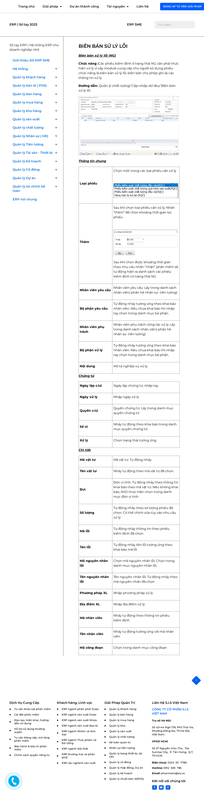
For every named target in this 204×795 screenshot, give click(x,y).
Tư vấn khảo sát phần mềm (32, 709)
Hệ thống (20, 69)
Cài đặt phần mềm (26, 714)
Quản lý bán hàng (121, 714)
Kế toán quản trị (120, 742)
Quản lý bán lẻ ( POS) (30, 85)
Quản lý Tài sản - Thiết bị (33, 153)
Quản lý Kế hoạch (27, 161)
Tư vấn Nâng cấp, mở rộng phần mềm (31, 739)
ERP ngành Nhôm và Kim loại (79, 733)
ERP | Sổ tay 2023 (23, 24)
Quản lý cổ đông (120, 762)
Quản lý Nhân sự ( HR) (30, 136)
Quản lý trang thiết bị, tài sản (125, 755)
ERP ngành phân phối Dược (80, 709)
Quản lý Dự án (24, 178)
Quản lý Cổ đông (26, 169)
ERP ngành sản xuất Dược (79, 714)
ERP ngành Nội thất (75, 748)
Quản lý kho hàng (27, 111)
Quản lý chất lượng (28, 127)
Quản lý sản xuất (26, 119)
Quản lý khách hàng (29, 77)
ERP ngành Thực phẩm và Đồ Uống (79, 742)
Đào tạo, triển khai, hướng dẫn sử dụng (31, 722)
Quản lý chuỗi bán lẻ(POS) (126, 778)
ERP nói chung (25, 199)
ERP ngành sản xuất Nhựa (79, 720)
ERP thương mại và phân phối (78, 756)
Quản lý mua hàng (28, 102)
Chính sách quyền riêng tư (31, 755)
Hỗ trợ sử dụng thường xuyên (29, 730)
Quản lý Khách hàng (122, 709)
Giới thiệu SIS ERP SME (31, 60)
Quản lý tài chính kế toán (29, 189)
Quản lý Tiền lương (28, 144)
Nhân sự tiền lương (122, 747)
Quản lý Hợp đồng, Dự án (126, 767)
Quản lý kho (117, 725)
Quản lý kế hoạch (120, 773)
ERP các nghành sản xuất (79, 763)
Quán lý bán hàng (27, 94)
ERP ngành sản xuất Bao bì (80, 725)
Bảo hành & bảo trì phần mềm (30, 748)
